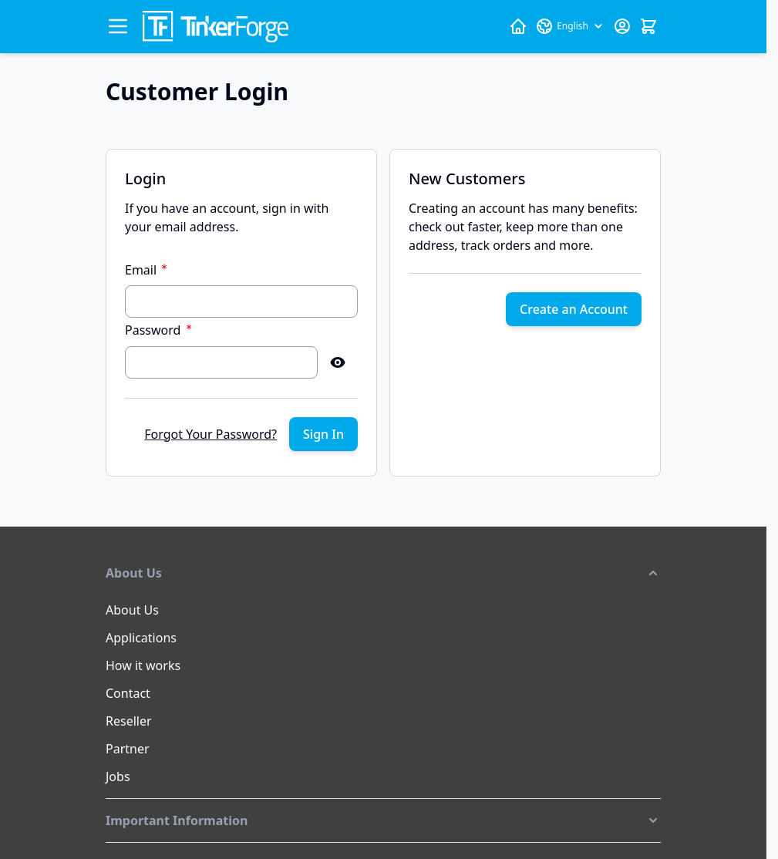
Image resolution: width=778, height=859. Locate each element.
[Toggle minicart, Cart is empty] (648, 26)
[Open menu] (118, 26)
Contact (128, 693)
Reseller (129, 720)
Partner (128, 748)
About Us (132, 609)
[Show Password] (338, 362)
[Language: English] (570, 26)
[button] (383, 573)
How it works (143, 665)
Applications (141, 637)
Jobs (118, 776)
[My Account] (622, 26)
